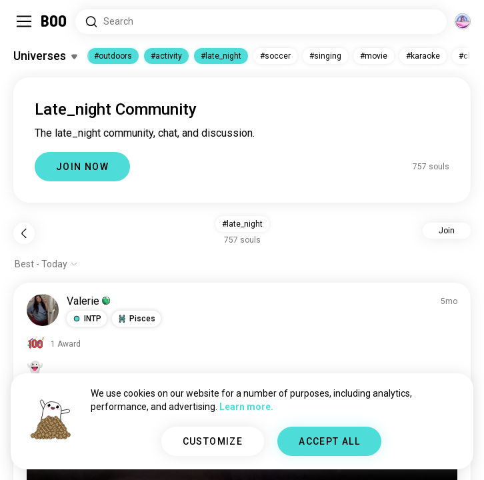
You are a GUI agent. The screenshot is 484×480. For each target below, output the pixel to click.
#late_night (221, 56)
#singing (325, 56)
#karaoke (423, 56)
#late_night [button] (242, 224)
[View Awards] (54, 344)
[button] (87, 319)
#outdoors (113, 56)
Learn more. (246, 406)
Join (447, 230)
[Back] (24, 233)
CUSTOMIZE (213, 441)
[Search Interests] (261, 21)
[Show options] (46, 264)
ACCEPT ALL (329, 441)
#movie (373, 56)
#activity (166, 56)
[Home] (54, 21)
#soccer (275, 56)
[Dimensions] (463, 21)
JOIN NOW (82, 166)
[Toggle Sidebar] (24, 21)
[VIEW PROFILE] (43, 310)
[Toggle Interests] (45, 56)
